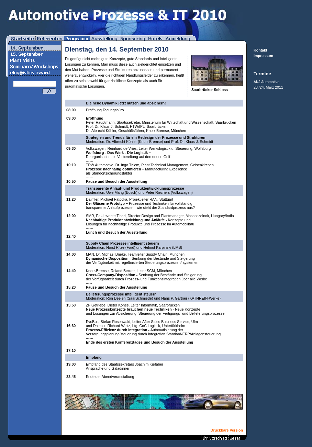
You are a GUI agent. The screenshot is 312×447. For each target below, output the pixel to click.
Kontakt (260, 50)
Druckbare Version (227, 430)
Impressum (263, 56)
